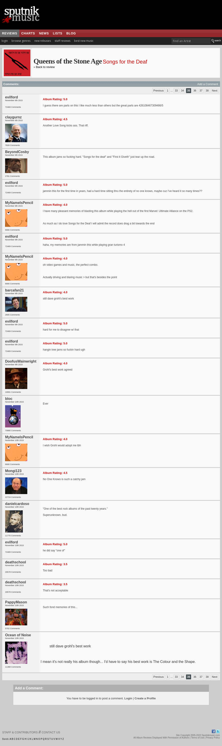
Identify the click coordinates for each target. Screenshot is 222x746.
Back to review (45, 67)
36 (194, 90)
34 (182, 90)
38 (207, 90)
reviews (9, 33)
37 (201, 90)
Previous (158, 90)
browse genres (21, 41)
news (44, 33)
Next (214, 90)
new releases (42, 41)
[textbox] (191, 41)
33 (176, 90)
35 (188, 90)
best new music (83, 41)
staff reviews (62, 41)
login (5, 41)
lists (57, 33)
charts (28, 33)
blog (71, 33)
